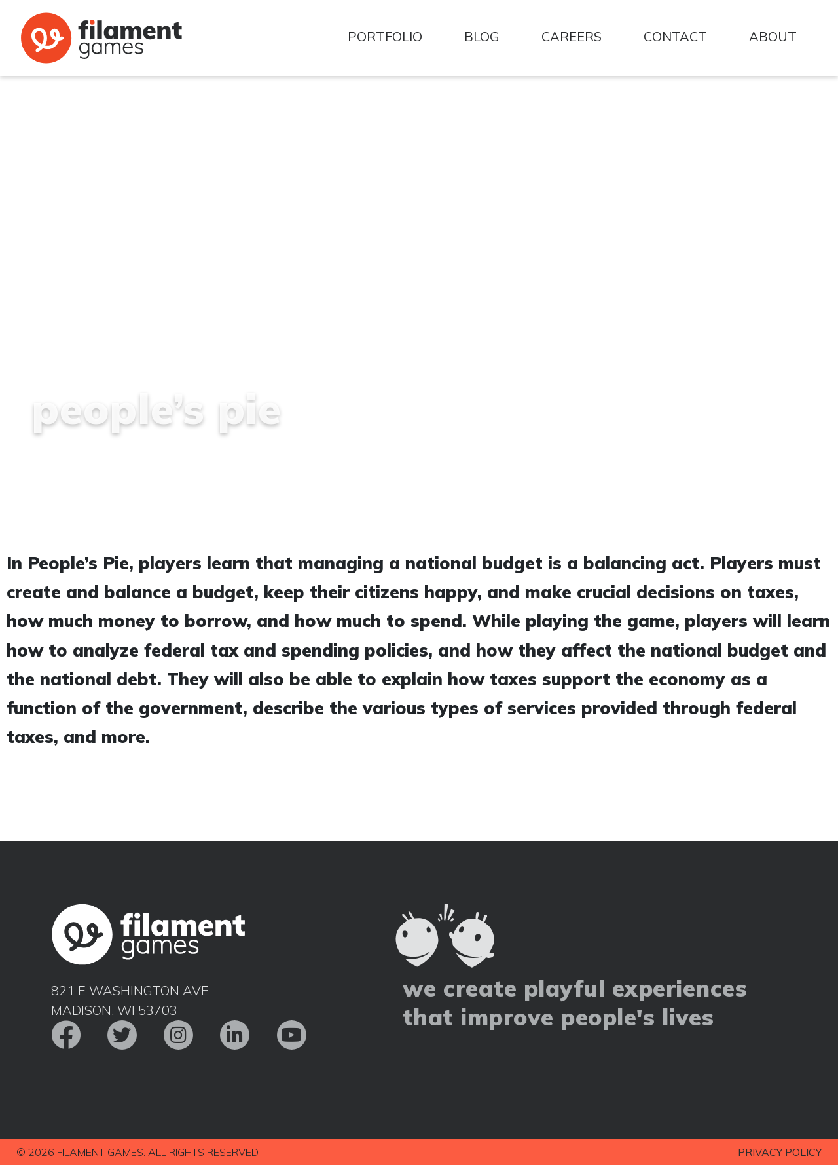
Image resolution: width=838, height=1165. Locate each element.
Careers (571, 36)
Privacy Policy (780, 1151)
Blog (482, 36)
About (773, 36)
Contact (675, 36)
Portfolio (385, 36)
